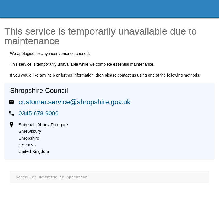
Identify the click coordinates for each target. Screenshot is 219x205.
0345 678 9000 (38, 113)
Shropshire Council (30, 8)
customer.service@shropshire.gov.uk (75, 102)
